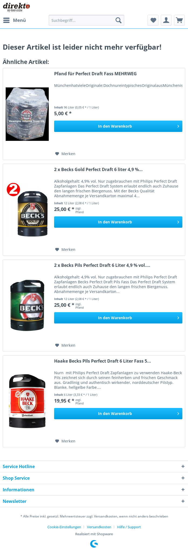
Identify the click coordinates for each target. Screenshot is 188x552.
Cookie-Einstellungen (64, 526)
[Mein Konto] (166, 20)
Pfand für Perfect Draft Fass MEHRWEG (95, 74)
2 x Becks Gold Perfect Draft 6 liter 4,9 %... (98, 169)
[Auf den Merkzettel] (65, 154)
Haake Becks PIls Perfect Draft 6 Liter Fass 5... (102, 361)
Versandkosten (99, 526)
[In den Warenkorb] (118, 126)
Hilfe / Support (129, 526)
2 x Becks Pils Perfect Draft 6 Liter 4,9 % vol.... (102, 265)
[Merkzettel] (153, 20)
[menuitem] (14, 20)
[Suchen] (118, 20)
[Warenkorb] (179, 20)
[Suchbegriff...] (86, 20)
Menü (14, 19)
